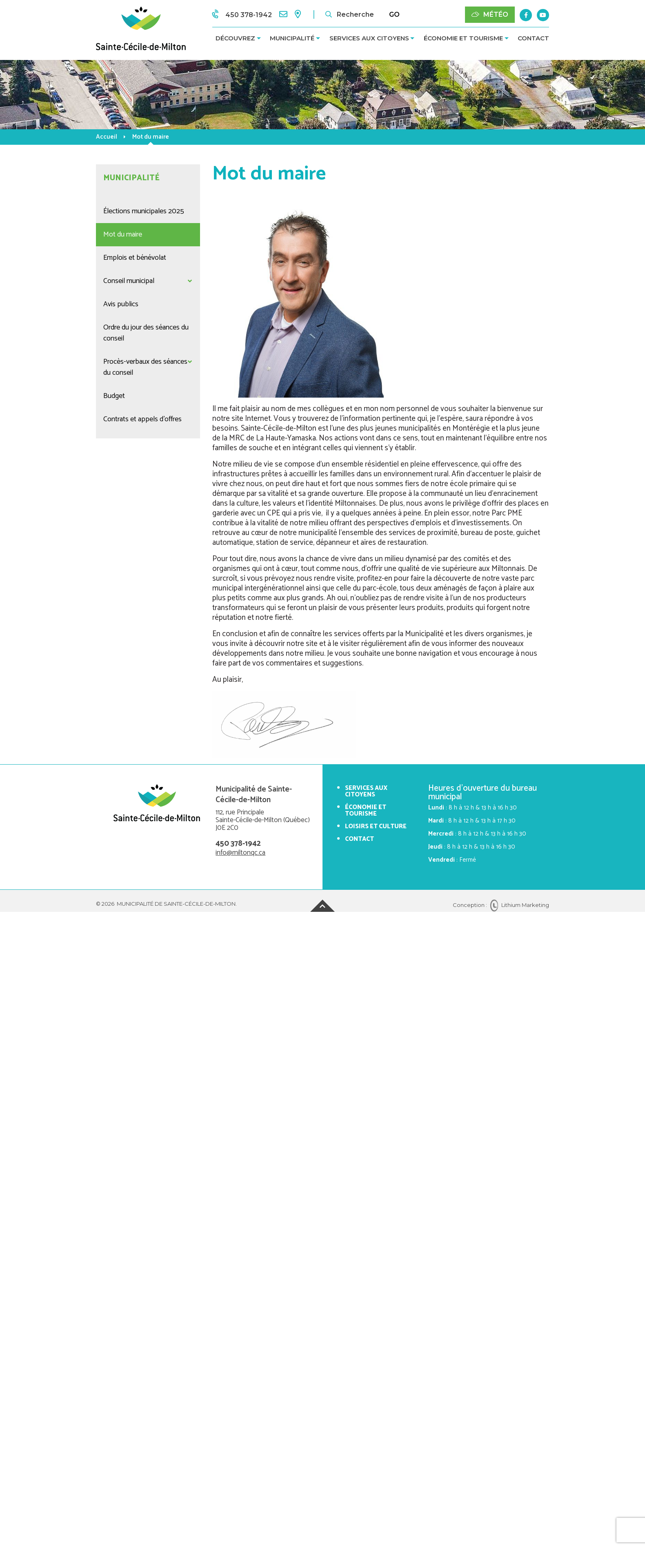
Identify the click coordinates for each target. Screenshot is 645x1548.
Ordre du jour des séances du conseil (146, 333)
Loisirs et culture (376, 826)
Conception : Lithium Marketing (501, 905)
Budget (114, 396)
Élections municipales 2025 (143, 211)
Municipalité (292, 38)
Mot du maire (122, 234)
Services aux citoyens (369, 38)
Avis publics (120, 304)
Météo (490, 14)
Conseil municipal (128, 281)
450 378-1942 (238, 843)
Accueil (106, 137)
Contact (533, 38)
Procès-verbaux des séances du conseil (145, 367)
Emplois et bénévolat (134, 258)
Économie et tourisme (463, 38)
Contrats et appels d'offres (142, 419)
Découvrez (235, 38)
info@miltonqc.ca (240, 852)
